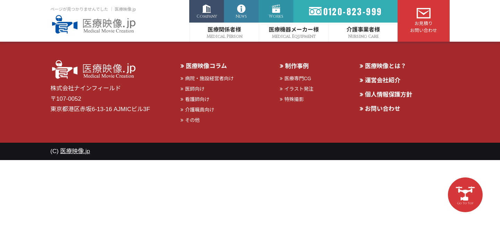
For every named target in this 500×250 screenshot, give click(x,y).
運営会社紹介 (382, 80)
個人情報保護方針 (388, 94)
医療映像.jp (75, 151)
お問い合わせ (382, 109)
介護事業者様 (363, 30)
